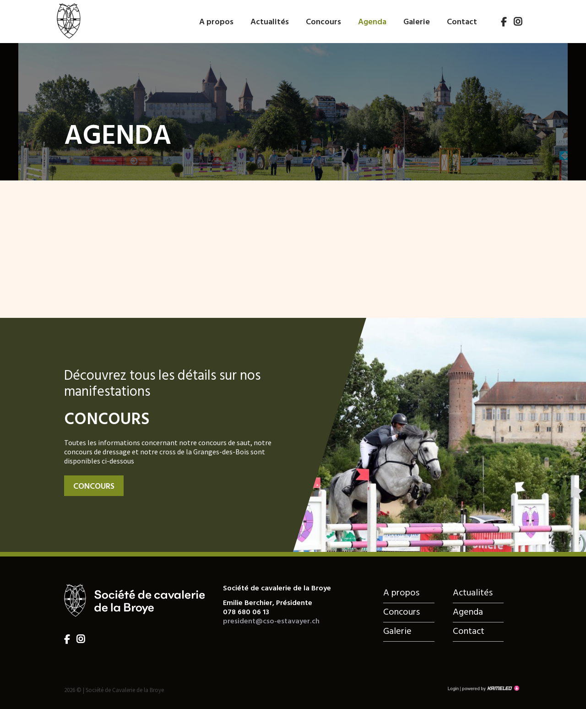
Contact (462, 22)
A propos (216, 22)
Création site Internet (490, 688)
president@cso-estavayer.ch (271, 621)
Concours (323, 22)
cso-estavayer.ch (68, 20)
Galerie (416, 22)
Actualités (269, 22)
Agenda (372, 22)
